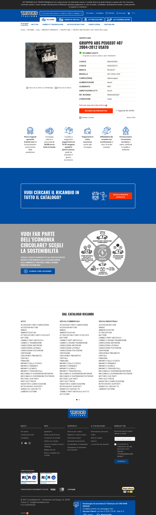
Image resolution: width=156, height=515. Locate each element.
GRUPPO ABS (85, 38)
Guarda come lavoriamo (38, 271)
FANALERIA (25, 361)
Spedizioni (48, 431)
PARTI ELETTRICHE (28, 381)
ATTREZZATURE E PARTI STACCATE (35, 335)
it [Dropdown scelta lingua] (133, 13)
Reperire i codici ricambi (77, 435)
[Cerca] (61, 13)
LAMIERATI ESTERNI (29, 391)
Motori (34, 24)
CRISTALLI (25, 358)
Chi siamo (90, 13)
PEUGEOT (111, 70)
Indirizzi (94, 441)
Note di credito (96, 438)
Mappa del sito (49, 450)
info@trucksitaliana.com (39, 502)
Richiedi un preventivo (96, 111)
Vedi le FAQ (131, 117)
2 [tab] (79, 400)
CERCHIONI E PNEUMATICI (31, 356)
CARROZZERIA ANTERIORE (31, 345)
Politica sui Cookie (51, 441)
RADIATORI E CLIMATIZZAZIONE (33, 384)
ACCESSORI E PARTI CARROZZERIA (35, 325)
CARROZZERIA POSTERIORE (32, 350)
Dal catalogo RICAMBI (78, 314)
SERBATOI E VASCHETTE (31, 389)
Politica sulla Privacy (52, 435)
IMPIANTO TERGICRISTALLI (31, 371)
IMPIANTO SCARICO (29, 368)
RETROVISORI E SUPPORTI (31, 386)
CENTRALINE (26, 353)
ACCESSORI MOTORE (29, 327)
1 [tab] (77, 400)
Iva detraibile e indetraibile (78, 444)
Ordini (93, 435)
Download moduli (74, 438)
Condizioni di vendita (52, 438)
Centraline (109, 24)
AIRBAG (24, 330)
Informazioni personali (99, 431)
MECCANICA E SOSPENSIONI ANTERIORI (37, 374)
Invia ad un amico (63, 88)
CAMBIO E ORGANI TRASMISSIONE (74, 343)
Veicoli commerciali (70, 321)
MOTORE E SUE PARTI (30, 379)
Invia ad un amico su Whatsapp (39, 88)
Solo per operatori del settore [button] (93, 105)
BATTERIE (25, 338)
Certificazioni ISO (27, 435)
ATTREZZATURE (105, 333)
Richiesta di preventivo (76, 441)
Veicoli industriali (108, 321)
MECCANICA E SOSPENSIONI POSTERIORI (37, 376)
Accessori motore (75, 24)
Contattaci (100, 13)
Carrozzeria (94, 24)
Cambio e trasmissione (52, 24)
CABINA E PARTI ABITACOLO (32, 340)
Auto (23, 321)
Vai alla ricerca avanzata (120, 196)
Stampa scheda (86, 117)
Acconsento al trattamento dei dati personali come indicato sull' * (125, 450)
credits (25, 513)
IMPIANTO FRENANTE (29, 366)
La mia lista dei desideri (100, 444)
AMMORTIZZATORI (28, 333)
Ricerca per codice (75, 431)
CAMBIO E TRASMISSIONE (31, 343)
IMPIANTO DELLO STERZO (31, 363)
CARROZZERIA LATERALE (31, 348)
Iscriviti (121, 461)
